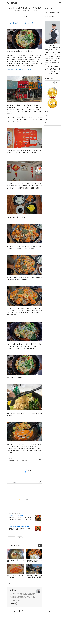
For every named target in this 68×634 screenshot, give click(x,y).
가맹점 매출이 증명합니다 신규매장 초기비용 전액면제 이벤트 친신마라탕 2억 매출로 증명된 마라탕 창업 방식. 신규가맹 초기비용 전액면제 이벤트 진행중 (20, 518)
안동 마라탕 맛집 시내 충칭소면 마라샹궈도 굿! (21, 23)
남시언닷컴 (13, 590)
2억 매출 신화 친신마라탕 (16, 515)
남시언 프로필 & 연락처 (51, 16)
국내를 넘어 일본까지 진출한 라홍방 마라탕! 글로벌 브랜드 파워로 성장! (20, 529)
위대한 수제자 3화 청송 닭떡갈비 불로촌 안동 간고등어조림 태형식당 (34, 577)
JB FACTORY (57, 611)
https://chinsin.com (13, 513)
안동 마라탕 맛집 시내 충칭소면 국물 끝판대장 (25, 8)
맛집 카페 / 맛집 (25, 10)
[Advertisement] (24, 499)
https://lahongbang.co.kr (15, 524)
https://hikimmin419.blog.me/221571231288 (19, 69)
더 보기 (40, 545)
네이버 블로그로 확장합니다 (52, 12)
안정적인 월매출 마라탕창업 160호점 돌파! (20, 526)
